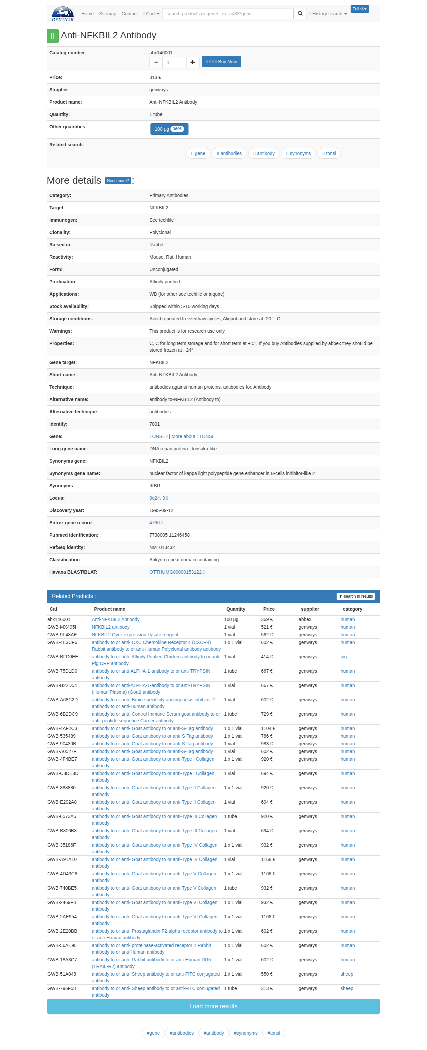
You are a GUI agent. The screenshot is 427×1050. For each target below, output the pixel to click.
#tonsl (274, 1033)
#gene (153, 1033)
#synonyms (246, 1033)
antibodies (229, 153)
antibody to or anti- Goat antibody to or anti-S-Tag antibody (152, 728)
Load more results (213, 1006)
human (348, 619)
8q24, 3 (158, 498)
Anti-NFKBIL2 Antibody (115, 619)
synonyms (298, 153)
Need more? (118, 180)
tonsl (329, 153)
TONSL (158, 436)
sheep (347, 974)
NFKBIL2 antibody (111, 627)
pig (344, 656)
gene (198, 153)
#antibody (214, 1033)
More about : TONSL (194, 436)
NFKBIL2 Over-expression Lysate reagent (135, 634)
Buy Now (221, 61)
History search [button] (328, 13)
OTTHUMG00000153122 (176, 572)
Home (87, 13)
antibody (264, 153)
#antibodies (182, 1033)
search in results (356, 596)
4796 (156, 522)
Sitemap (107, 13)
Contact (130, 13)
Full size (360, 9)
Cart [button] (151, 13)
